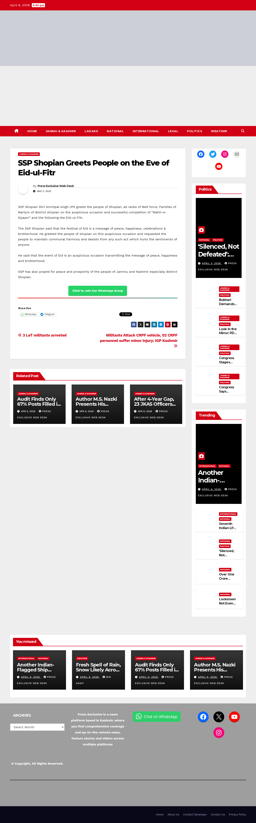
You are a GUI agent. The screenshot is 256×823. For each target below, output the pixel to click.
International (146, 131)
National (115, 131)
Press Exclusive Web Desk (56, 186)
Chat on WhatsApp (148, 716)
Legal (173, 131)
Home (32, 131)
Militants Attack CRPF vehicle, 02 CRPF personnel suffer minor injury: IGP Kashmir (139, 340)
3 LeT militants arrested (42, 335)
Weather (219, 131)
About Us (173, 814)
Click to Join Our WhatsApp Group (97, 291)
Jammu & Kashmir (61, 131)
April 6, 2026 (212, 489)
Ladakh (91, 131)
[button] (242, 131)
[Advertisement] (128, 96)
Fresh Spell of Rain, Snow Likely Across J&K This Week (98, 670)
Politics (194, 131)
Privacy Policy (237, 814)
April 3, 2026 (212, 263)
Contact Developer (195, 814)
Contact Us (218, 814)
